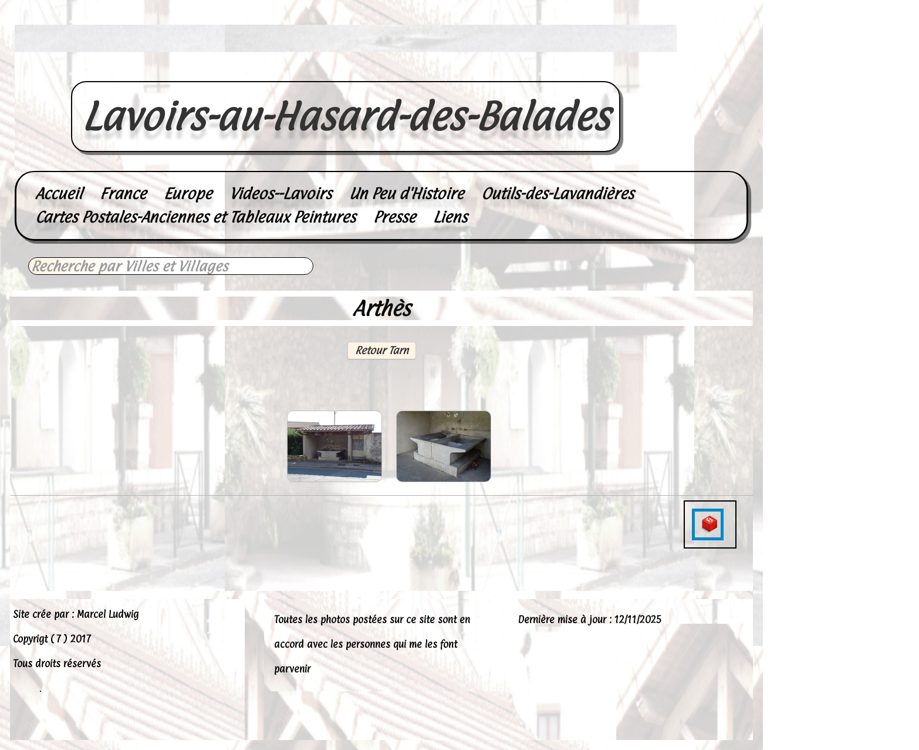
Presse (394, 217)
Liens (450, 217)
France (123, 193)
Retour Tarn (381, 350)
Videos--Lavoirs (280, 193)
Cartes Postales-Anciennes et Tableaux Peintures (195, 217)
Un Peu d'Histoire (406, 193)
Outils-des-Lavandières (557, 193)
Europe (188, 193)
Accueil (58, 193)
